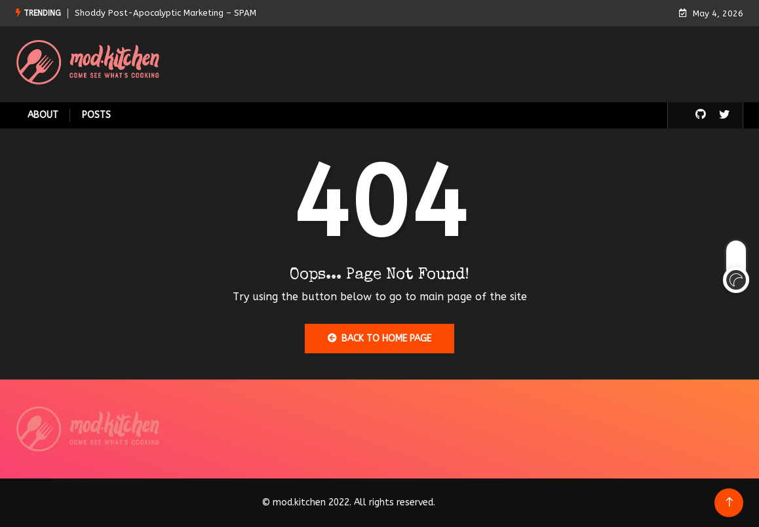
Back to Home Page (379, 338)
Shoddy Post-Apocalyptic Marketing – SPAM (165, 13)
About (43, 115)
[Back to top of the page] (729, 502)
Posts (96, 115)
